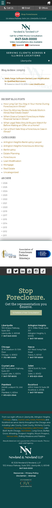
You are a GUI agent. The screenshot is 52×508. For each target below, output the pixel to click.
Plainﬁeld (6, 384)
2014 (4, 223)
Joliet (31, 366)
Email (26, 8)
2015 (4, 219)
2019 (4, 211)
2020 (5, 207)
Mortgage (9, 165)
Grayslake (26, 428)
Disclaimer (21, 476)
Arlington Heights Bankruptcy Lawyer (23, 142)
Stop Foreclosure (26, 14)
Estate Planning (12, 153)
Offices (43, 8)
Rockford (33, 384)
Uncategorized (11, 172)
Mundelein (26, 431)
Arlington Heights (37, 325)
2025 (4, 187)
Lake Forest (37, 428)
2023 (4, 195)
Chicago (6, 347)
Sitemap (32, 476)
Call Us (8, 8)
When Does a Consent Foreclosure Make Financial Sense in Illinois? (24, 117)
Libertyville (7, 325)
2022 (4, 199)
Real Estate (9, 168)
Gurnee (18, 428)
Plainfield (40, 420)
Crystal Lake (8, 366)
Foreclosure (10, 157)
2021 (4, 203)
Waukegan (9, 428)
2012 (4, 231)
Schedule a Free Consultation (26, 313)
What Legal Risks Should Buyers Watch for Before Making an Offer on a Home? (25, 124)
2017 (4, 215)
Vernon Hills (12, 436)
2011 (4, 235)
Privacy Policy (32, 473)
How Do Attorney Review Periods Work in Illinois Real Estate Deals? (24, 111)
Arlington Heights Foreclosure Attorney (23, 146)
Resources (18, 473)
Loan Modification (37, 84)
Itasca (31, 347)
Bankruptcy (10, 150)
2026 (4, 183)
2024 (4, 191)
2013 (4, 227)
